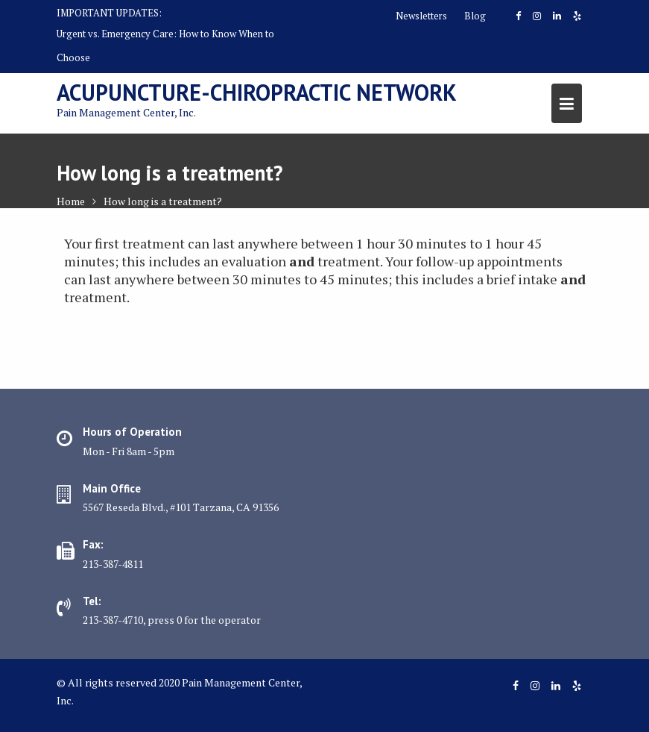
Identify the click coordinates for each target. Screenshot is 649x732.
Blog (475, 15)
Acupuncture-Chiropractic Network (257, 92)
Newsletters (421, 15)
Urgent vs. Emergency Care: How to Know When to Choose (165, 45)
